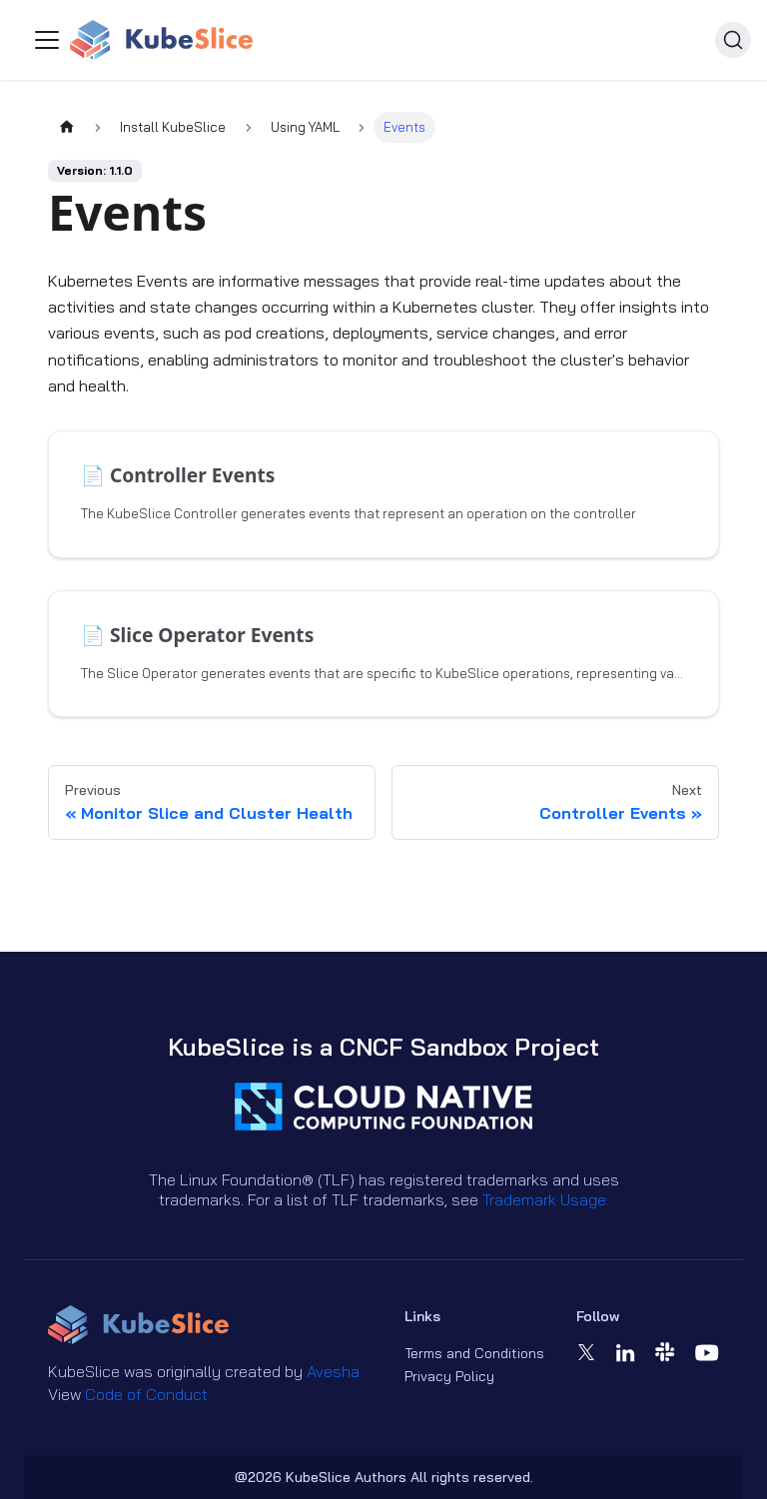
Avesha (333, 1371)
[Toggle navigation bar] (47, 40)
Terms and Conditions (474, 1353)
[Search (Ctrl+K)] (733, 40)
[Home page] (67, 127)
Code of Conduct (146, 1394)
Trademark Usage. (545, 1199)
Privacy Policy (449, 1376)
